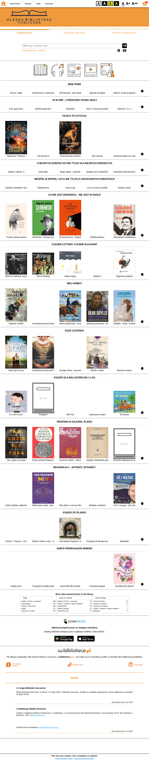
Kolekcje (41, 50)
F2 (134, 3)
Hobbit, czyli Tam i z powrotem (31, 601)
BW (105, 3)
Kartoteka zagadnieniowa (124, 33)
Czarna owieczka (99, 601)
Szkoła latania (26, 604)
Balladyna (97, 611)
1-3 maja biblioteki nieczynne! (31, 688)
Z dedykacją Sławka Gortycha (31, 709)
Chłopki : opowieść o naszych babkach (70, 604)
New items (15, 3)
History (28, 3)
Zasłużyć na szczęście (101, 606)
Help (38, 3)
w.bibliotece (65, 657)
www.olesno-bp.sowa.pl (48, 727)
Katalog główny (24, 33)
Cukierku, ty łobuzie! (100, 604)
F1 (128, 3)
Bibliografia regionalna (74, 33)
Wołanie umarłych (63, 608)
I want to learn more (64, 758)
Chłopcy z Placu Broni (28, 606)
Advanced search (29, 50)
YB (110, 3)
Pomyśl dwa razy (63, 611)
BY (116, 3)
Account (49, 3)
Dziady (23, 608)
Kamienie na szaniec (28, 611)
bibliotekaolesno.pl (37, 715)
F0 (123, 3)
